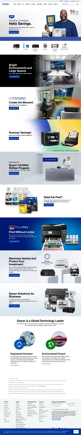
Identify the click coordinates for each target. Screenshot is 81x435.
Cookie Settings (51, 431)
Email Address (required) (57, 403)
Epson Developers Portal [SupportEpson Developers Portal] (21, 424)
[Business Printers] (64, 46)
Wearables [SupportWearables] (18, 412)
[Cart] (77, 4)
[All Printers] (16, 46)
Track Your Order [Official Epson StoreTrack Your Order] (31, 410)
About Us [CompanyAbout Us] (41, 403)
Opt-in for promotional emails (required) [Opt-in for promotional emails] (61, 409)
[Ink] (23, 4)
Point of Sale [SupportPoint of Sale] (18, 409)
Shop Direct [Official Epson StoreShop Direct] (30, 403)
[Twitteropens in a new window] (56, 428)
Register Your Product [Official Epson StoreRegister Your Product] (32, 412)
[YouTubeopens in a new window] (59, 428)
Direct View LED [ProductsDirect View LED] (7, 412)
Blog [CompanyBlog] (40, 419)
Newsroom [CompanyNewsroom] (41, 417)
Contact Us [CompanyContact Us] (41, 421)
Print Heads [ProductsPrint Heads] (6, 416)
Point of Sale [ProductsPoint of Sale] (6, 409)
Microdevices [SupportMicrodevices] (18, 414)
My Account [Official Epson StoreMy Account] (30, 415)
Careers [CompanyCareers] (40, 409)
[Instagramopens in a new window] (65, 428)
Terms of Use (54, 416)
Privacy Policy (65, 412)
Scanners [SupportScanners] (18, 407)
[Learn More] (14, 76)
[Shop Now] (14, 32)
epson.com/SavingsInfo (42, 386)
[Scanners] (45, 46)
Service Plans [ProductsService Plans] (7, 421)
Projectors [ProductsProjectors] (6, 405)
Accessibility (73, 1)
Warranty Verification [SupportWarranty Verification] (20, 417)
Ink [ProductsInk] (4, 417)
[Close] (76, 431)
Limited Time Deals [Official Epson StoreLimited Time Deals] (31, 405)
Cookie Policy (64, 431)
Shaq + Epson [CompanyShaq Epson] (42, 412)
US (61, 1)
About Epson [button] (66, 1)
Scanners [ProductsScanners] (6, 407)
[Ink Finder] (26, 46)
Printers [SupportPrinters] (17, 403)
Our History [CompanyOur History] (41, 405)
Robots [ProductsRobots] (5, 410)
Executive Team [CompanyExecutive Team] (42, 407)
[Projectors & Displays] (35, 47)
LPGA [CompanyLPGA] (40, 414)
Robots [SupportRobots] (17, 410)
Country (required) (71, 403)
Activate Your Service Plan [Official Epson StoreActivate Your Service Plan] (33, 413)
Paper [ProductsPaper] (5, 419)
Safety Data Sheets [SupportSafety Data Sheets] (20, 422)
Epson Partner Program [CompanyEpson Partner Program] (44, 410)
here (64, 432)
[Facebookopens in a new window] (53, 428)
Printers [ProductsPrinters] (5, 403)
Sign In (77, 1)
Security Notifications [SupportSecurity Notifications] (20, 426)
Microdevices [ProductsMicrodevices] (6, 414)
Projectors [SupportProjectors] (18, 405)
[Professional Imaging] (55, 47)
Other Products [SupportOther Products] (19, 416)
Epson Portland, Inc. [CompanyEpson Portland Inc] (43, 416)
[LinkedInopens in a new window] (62, 428)
